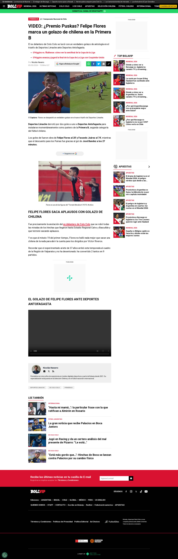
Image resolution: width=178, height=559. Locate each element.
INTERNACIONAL (144, 6)
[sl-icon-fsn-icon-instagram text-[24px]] (131, 491)
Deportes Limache (37, 387)
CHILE (64, 500)
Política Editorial (81, 522)
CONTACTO (60, 505)
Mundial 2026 (30, 6)
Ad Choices (95, 522)
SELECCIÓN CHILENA (106, 6)
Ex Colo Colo (54, 387)
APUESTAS (90, 6)
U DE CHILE (77, 6)
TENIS (156, 6)
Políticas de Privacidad (63, 522)
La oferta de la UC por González (143, 2)
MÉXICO (82, 500)
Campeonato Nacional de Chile (55, 19)
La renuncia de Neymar (22, 2)
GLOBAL (73, 500)
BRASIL (57, 500)
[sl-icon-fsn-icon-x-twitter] (136, 491)
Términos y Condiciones (68, 480)
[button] (93, 63)
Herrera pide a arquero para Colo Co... (89, 2)
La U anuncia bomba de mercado (117, 2)
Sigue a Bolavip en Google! (69, 64)
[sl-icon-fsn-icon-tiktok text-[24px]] (141, 491)
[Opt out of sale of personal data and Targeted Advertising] (4, 555)
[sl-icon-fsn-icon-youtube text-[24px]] (146, 491)
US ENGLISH (100, 500)
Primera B (68, 387)
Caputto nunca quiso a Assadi (62, 2)
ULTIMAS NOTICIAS (48, 6)
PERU (90, 500)
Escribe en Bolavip (76, 505)
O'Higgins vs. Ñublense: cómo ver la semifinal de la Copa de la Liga (64, 52)
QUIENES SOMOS (38, 505)
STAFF (50, 505)
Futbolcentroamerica (104, 505)
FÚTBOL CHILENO (126, 6)
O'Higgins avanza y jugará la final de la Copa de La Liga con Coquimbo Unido (68, 57)
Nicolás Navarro (38, 62)
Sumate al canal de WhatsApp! (89, 11)
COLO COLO (64, 6)
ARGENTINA (46, 500)
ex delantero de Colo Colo (76, 224)
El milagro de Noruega (41, 2)
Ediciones (35, 500)
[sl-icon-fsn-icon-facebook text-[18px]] (126, 491)
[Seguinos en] (70, 154)
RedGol (89, 505)
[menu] (4, 6)
